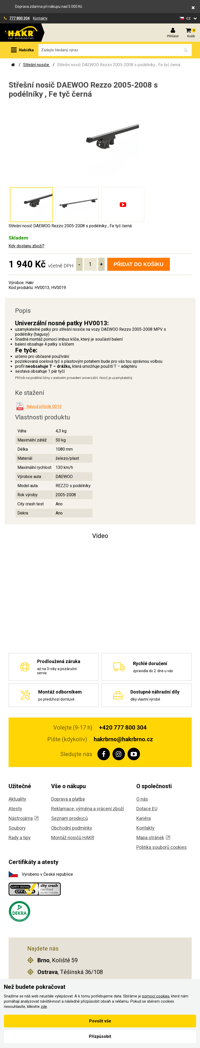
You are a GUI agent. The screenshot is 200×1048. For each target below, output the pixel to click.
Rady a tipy (20, 837)
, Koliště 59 (52, 960)
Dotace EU (146, 808)
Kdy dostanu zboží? (26, 245)
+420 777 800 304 (123, 727)
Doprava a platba (68, 799)
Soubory (17, 828)
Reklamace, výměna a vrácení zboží (87, 808)
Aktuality (17, 799)
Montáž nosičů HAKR (72, 837)
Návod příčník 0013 (43, 406)
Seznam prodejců (69, 818)
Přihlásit (173, 36)
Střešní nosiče (36, 64)
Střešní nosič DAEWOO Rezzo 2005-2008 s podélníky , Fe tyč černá (118, 64)
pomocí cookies (155, 996)
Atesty (15, 808)
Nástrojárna (24, 818)
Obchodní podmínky (71, 828)
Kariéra (143, 818)
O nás (142, 799)
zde (44, 1006)
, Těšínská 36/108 (65, 972)
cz (189, 18)
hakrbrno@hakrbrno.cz (123, 739)
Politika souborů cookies (161, 847)
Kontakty (40, 18)
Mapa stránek (153, 837)
